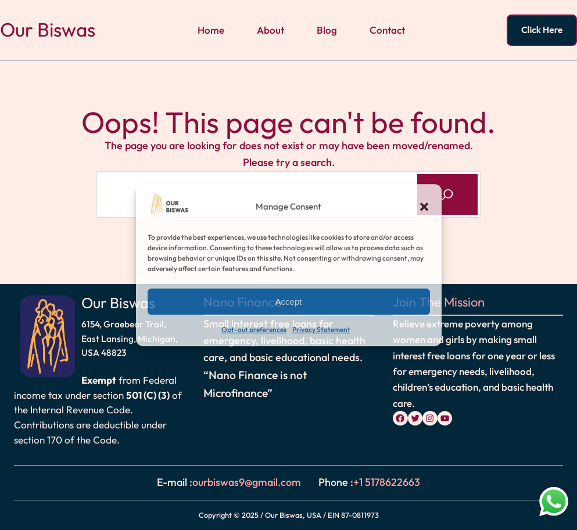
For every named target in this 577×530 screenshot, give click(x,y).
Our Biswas (47, 29)
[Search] (447, 194)
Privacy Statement (321, 330)
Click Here (541, 29)
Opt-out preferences (253, 330)
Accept (288, 302)
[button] (424, 206)
